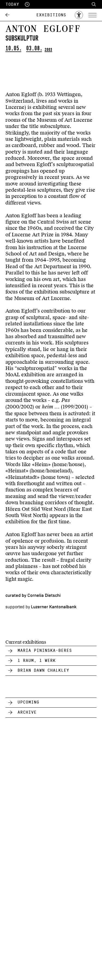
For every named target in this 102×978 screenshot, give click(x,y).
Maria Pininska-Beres (44, 650)
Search (94, 4)
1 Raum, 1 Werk (36, 660)
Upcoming (28, 702)
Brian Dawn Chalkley (43, 670)
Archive (26, 712)
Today (12, 4)
